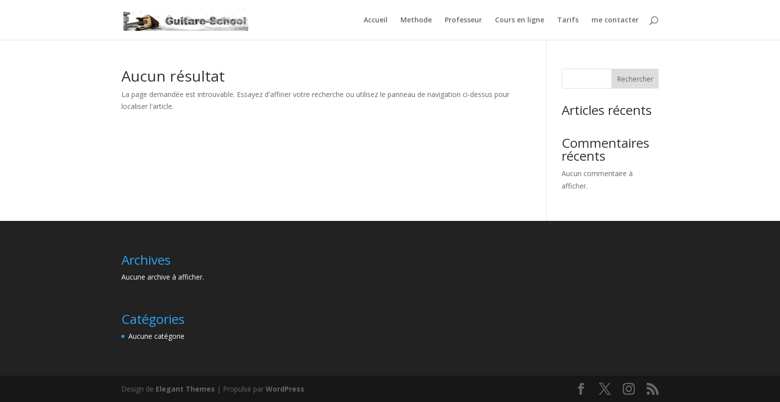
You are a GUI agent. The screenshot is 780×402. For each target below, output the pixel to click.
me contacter (615, 20)
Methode (416, 20)
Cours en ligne (519, 20)
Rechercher (635, 79)
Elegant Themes (185, 389)
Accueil (376, 20)
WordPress (285, 389)
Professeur (463, 20)
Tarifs (568, 20)
